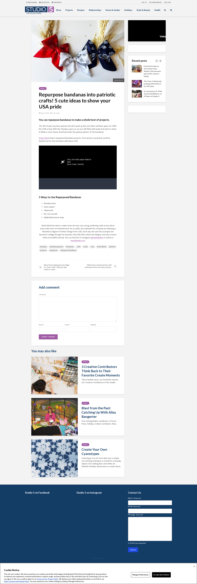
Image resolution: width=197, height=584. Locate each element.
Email (67, 325)
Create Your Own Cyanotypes (94, 451)
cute (92, 247)
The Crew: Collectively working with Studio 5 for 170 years (153, 83)
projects (43, 250)
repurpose (53, 250)
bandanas (70, 247)
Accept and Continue (161, 575)
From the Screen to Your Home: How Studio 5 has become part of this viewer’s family (152, 71)
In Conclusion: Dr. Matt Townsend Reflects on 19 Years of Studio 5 (153, 93)
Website (93, 325)
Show (58, 10)
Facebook (44, 2)
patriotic (112, 247)
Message (135, 515)
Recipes (81, 10)
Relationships (95, 10)
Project (42, 88)
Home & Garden (113, 10)
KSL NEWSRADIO (155, 2)
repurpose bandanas (68, 250)
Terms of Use (42, 579)
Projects (69, 10)
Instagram (31, 2)
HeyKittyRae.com (77, 240)
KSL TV (144, 2)
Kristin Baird (44, 138)
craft (78, 247)
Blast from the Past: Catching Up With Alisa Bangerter (99, 412)
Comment (42, 294)
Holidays (128, 10)
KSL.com (167, 2)
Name (41, 325)
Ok (194, 566)
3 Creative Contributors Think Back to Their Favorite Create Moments (101, 371)
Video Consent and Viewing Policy (16, 581)
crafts (85, 247)
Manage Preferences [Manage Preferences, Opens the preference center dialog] (140, 575)
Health (157, 10)
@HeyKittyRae (97, 237)
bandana (43, 247)
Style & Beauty (143, 10)
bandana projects (56, 247)
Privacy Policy (53, 579)
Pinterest (57, 2)
